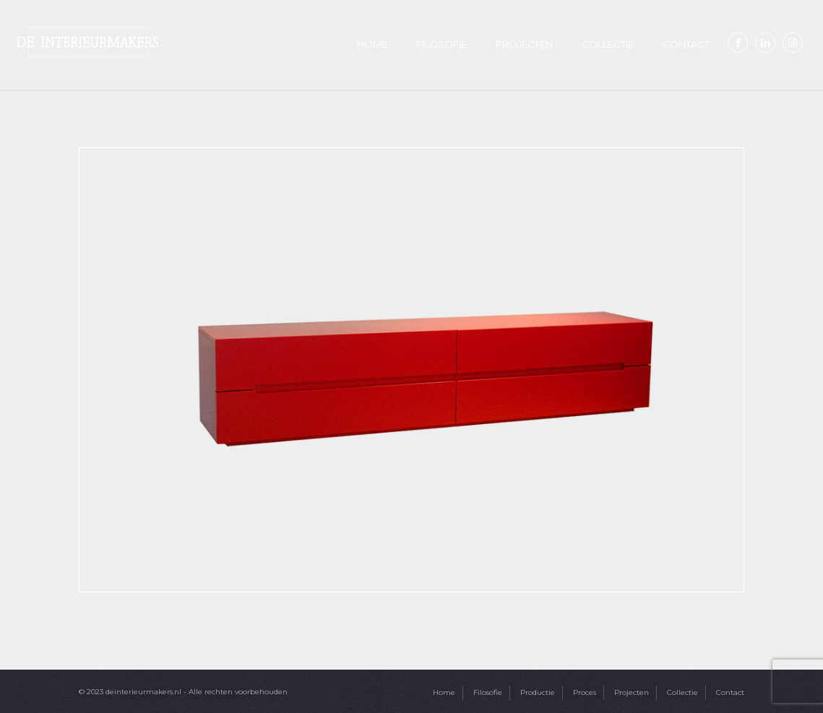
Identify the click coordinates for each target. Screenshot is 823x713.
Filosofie (487, 692)
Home (444, 692)
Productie (537, 692)
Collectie (682, 692)
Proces (584, 692)
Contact (730, 692)
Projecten (631, 692)
